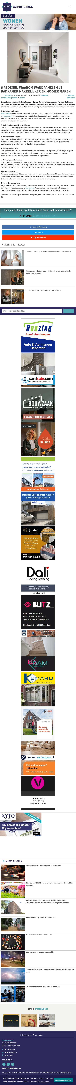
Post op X (38, 232)
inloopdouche (7, 116)
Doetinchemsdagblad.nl (23, 7)
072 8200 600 (10, 1049)
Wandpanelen (6, 114)
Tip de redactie (38, 237)
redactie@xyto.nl (11, 1052)
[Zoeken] (68, 311)
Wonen (22, 98)
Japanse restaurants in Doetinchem (39, 935)
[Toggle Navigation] (69, 6)
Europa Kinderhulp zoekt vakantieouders (40, 917)
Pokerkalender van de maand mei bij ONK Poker (43, 866)
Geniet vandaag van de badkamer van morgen (43, 290)
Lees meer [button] (44, 1081)
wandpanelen (6, 98)
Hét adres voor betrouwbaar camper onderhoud (43, 986)
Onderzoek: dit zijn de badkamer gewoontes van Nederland (48, 252)
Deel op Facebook (38, 227)
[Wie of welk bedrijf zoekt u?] (32, 311)
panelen (14, 98)
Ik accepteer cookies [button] (63, 1080)
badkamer (44, 95)
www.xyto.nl (9, 1055)
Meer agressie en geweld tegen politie (40, 952)
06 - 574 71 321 (46, 216)
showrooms (30, 188)
